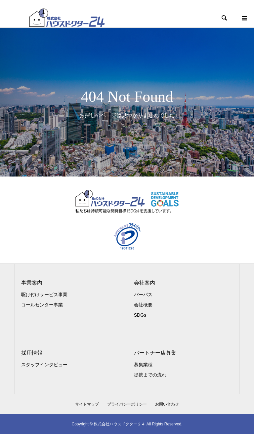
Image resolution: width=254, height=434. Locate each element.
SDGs (140, 315)
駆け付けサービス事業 (44, 294)
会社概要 (143, 304)
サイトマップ (87, 404)
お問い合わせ (167, 404)
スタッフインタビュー (44, 364)
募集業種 (143, 364)
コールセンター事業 (42, 304)
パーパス (143, 294)
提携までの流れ (150, 374)
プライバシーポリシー (127, 404)
